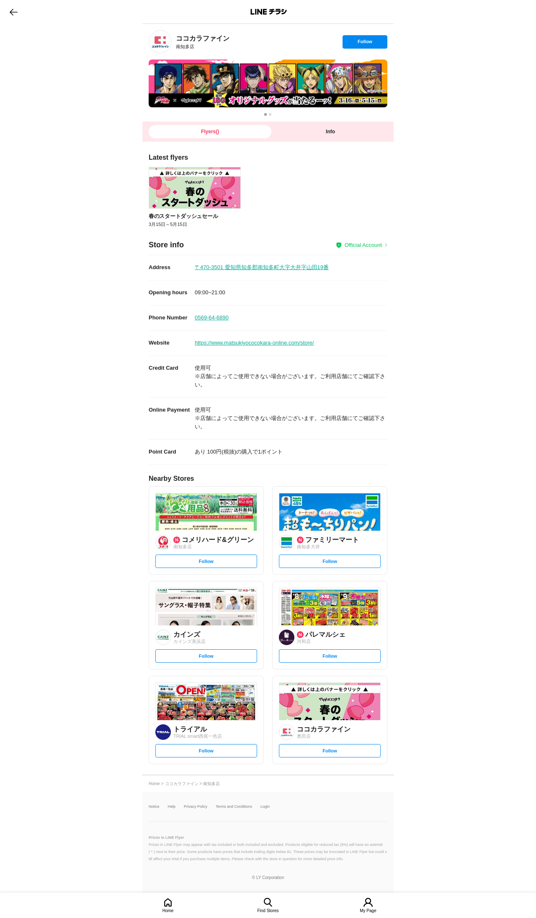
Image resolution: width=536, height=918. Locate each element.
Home (168, 910)
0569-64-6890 (212, 317)
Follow (364, 44)
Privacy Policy (195, 807)
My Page (368, 910)
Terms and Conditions (234, 807)
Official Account (363, 245)
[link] (160, 41)
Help (172, 807)
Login (265, 807)
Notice (154, 807)
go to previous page (13, 11)
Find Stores (267, 910)
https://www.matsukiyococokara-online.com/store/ (254, 343)
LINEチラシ (269, 11)
